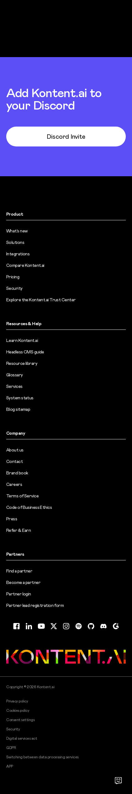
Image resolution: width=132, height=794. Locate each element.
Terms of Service (22, 496)
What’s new (16, 231)
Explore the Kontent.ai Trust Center (40, 300)
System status (20, 398)
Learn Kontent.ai (22, 340)
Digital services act (21, 738)
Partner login (18, 594)
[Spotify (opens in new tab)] (78, 626)
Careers (14, 484)
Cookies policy (17, 710)
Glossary (14, 375)
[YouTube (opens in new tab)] (41, 626)
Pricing (12, 277)
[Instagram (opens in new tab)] (66, 626)
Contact (14, 461)
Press (11, 519)
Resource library (21, 363)
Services (14, 386)
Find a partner (19, 571)
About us (15, 450)
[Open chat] (118, 780)
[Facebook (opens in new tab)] (16, 626)
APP (9, 766)
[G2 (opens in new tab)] (116, 626)
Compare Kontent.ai (25, 265)
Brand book (17, 473)
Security (14, 288)
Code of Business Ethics (29, 507)
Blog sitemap (18, 409)
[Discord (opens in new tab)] (103, 626)
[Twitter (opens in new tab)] (53, 626)
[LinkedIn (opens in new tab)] (29, 626)
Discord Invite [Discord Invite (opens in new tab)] (66, 136)
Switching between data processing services (42, 757)
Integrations (18, 254)
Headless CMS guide (25, 352)
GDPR (11, 747)
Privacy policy (17, 701)
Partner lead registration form (35, 605)
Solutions (15, 242)
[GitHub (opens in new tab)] (91, 626)
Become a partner (23, 582)
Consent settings (20, 719)
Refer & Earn (18, 530)
